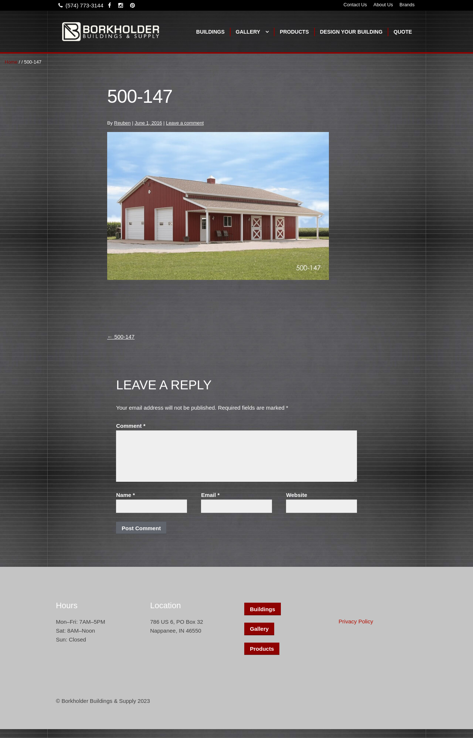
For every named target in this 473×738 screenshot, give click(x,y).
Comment (130, 426)
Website (296, 495)
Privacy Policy (355, 621)
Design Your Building (351, 32)
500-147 (121, 337)
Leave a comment (185, 123)
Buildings (210, 32)
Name (125, 495)
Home (11, 62)
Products (294, 32)
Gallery (248, 32)
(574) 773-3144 (79, 5)
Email (210, 495)
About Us (383, 4)
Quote (403, 32)
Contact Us (355, 4)
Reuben (122, 123)
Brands (407, 4)
